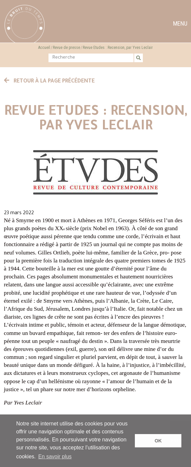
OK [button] (158, 440)
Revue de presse (66, 47)
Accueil (44, 47)
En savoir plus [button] (55, 456)
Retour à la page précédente (49, 81)
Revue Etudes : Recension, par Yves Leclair (118, 47)
